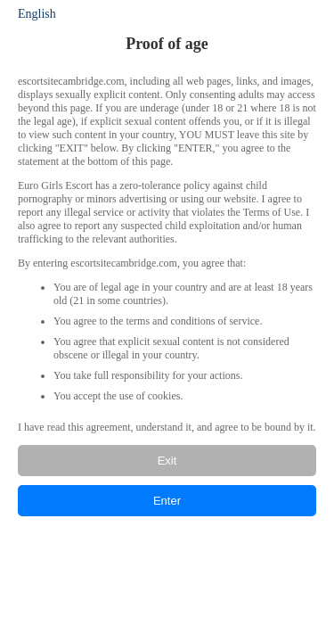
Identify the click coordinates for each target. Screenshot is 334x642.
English (37, 14)
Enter (167, 500)
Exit (167, 460)
